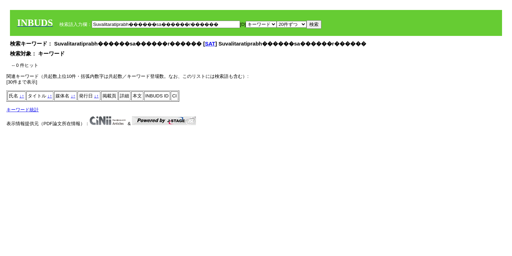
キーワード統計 (22, 109)
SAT (210, 44)
